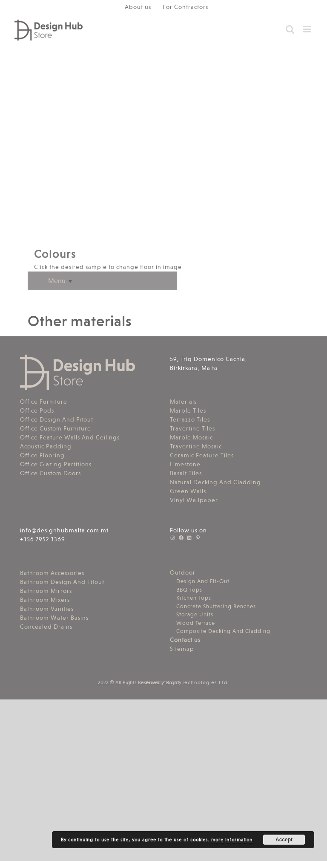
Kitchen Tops (193, 598)
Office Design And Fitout (56, 419)
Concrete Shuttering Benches (216, 606)
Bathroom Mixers (45, 599)
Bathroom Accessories (52, 572)
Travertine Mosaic (196, 446)
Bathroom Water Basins (54, 617)
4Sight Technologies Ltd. (196, 682)
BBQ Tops (189, 590)
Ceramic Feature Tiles (202, 455)
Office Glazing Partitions (56, 464)
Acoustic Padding (46, 446)
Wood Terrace (195, 623)
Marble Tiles (188, 410)
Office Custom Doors (50, 473)
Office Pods (37, 410)
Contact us (185, 639)
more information (231, 840)
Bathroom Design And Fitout (62, 581)
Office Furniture (43, 401)
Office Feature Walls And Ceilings (70, 437)
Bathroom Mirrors (46, 590)
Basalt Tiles (186, 473)
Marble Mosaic (191, 437)
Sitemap (182, 648)
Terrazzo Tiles (190, 419)
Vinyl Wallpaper (194, 500)
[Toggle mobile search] (290, 29)
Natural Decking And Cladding (215, 482)
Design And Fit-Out (202, 581)
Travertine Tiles (192, 428)
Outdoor (182, 572)
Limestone (185, 464)
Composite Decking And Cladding (223, 631)
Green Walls (188, 491)
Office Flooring (42, 455)
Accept (284, 840)
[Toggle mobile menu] (308, 29)
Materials (183, 401)
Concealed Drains (46, 626)
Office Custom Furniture (55, 428)
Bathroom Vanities (47, 608)
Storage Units (194, 614)
